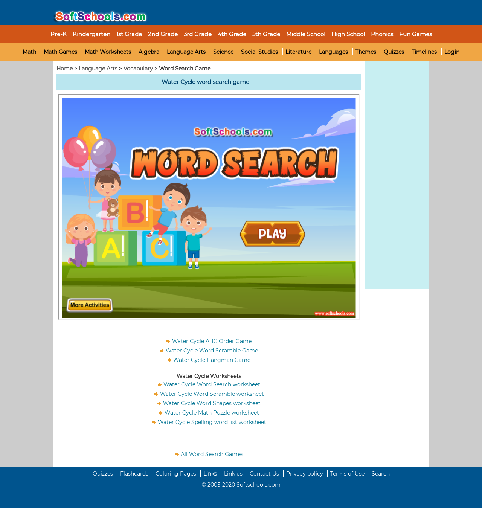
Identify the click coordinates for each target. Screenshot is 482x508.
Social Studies (259, 52)
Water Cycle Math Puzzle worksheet (212, 412)
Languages (333, 52)
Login (451, 52)
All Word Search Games (212, 454)
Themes (365, 52)
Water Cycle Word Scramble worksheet (212, 394)
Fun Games (415, 34)
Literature (298, 52)
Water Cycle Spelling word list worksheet (212, 422)
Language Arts (186, 52)
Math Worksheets (108, 52)
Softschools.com (258, 484)
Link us (233, 473)
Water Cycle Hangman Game (211, 360)
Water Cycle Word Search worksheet (211, 384)
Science (223, 52)
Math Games (60, 52)
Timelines (424, 52)
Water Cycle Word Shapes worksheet (212, 403)
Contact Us (264, 473)
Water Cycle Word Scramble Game (212, 350)
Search (381, 473)
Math (29, 52)
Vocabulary (138, 68)
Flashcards (134, 473)
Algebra (149, 52)
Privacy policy (304, 473)
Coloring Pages (176, 473)
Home (64, 68)
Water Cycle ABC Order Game (212, 341)
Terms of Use (347, 473)
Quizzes (394, 52)
